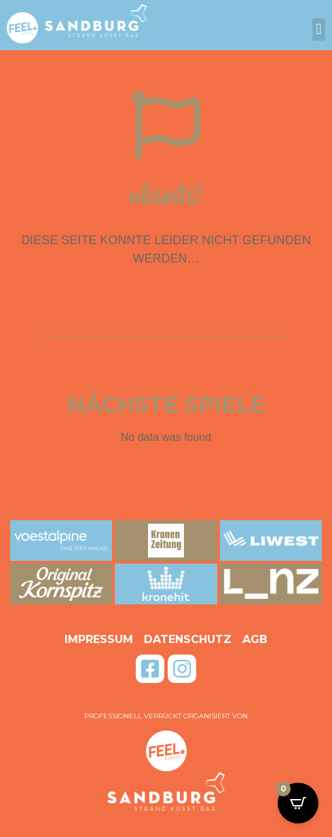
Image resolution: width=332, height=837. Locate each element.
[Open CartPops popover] (298, 803)
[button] (318, 29)
